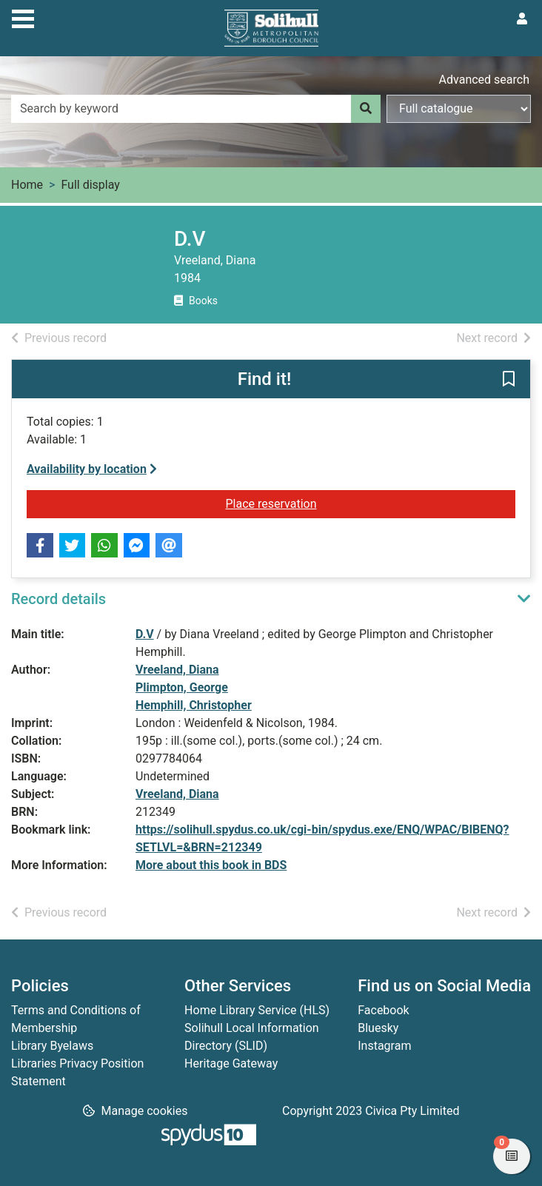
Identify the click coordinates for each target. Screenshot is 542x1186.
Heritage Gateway (231, 1063)
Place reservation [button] (289, 503)
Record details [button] (58, 599)
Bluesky (378, 1028)
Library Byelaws (52, 1046)
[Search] (366, 109)
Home (27, 185)
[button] (508, 379)
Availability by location (92, 469)
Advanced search (484, 80)
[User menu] (522, 19)
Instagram (384, 1046)
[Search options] (459, 109)
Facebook (383, 1010)
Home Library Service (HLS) (256, 1010)
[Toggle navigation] (23, 17)
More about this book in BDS (211, 865)
